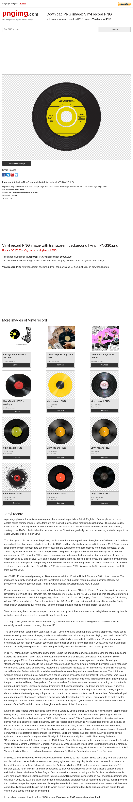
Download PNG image (16, 163)
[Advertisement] (66, 54)
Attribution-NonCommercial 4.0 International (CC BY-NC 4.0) (43, 182)
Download (16, 365)
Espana (23, 3)
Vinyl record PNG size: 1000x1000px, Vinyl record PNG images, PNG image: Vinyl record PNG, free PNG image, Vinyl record (59, 187)
